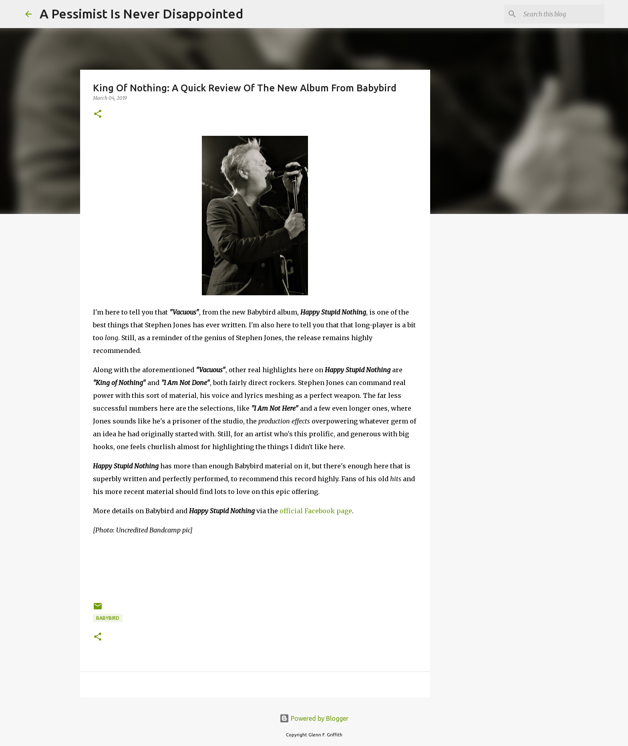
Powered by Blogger (314, 718)
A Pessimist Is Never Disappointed (141, 13)
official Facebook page (316, 511)
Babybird (107, 618)
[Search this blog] (562, 14)
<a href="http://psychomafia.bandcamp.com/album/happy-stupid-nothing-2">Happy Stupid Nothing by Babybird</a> (255, 567)
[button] (98, 114)
